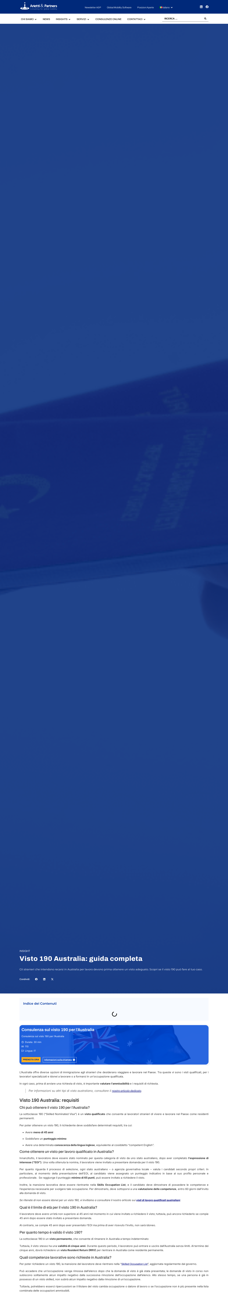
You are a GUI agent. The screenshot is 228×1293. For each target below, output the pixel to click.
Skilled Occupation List (134, 1264)
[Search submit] (205, 18)
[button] (166, 7)
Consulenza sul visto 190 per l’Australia (58, 1029)
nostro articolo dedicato (126, 1090)
